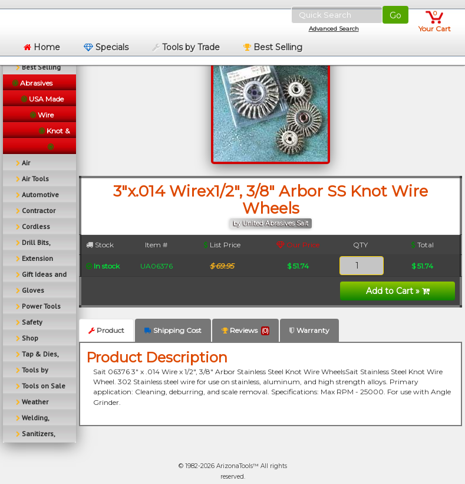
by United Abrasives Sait (270, 223)
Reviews (245, 330)
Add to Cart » (398, 291)
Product (106, 330)
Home (42, 47)
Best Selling (272, 47)
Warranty (309, 330)
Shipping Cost (173, 330)
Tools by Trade (186, 47)
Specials (106, 47)
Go (395, 15)
